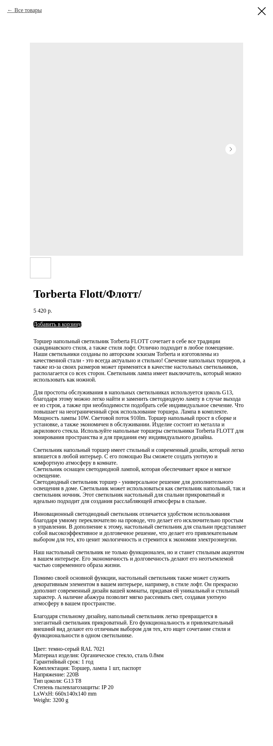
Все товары (28, 10)
